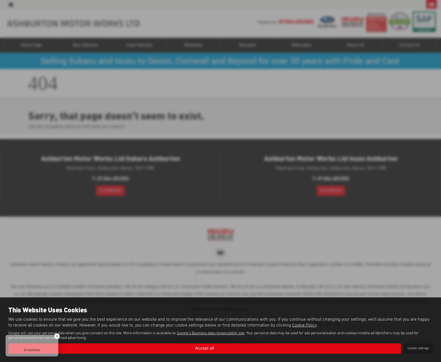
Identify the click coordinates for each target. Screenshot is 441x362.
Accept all (204, 348)
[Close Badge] (57, 336)
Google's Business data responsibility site (210, 333)
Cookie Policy (304, 325)
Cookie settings (418, 348)
